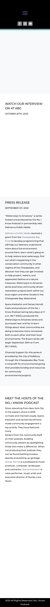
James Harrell (12, 462)
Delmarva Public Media (17, 233)
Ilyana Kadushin (31, 469)
